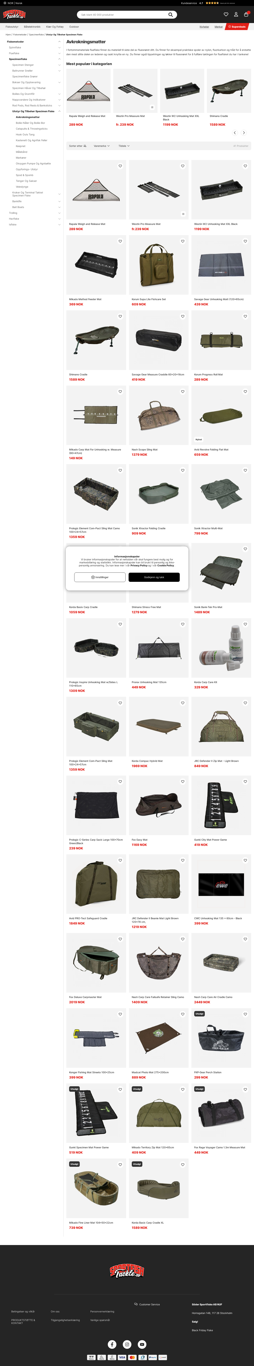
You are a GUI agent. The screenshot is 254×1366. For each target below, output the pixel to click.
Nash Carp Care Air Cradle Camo (213, 997)
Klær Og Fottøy (55, 26)
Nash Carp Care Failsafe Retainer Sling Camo (158, 997)
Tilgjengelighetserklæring (65, 1320)
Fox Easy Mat (139, 839)
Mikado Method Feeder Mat (85, 299)
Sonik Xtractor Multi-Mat (208, 528)
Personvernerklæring (102, 1311)
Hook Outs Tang (25, 134)
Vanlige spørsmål (100, 1320)
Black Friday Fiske (202, 1330)
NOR (14, 3)
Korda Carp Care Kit (205, 682)
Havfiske (32, 218)
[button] (224, 3)
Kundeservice (189, 3)
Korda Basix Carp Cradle (83, 607)
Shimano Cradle (219, 115)
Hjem (8, 34)
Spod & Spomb (24, 175)
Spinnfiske (32, 47)
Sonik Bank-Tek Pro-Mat (208, 607)
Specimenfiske (36, 34)
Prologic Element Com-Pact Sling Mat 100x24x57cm (90, 762)
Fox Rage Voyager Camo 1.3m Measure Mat (219, 1147)
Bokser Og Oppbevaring (34, 82)
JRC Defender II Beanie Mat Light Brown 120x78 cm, (155, 920)
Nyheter (204, 26)
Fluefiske (32, 53)
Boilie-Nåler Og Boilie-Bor (30, 122)
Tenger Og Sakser (26, 180)
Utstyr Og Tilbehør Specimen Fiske (64, 34)
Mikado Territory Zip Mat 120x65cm (153, 1147)
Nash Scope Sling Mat (145, 449)
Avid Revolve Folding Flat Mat (211, 449)
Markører (21, 157)
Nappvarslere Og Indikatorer (34, 99)
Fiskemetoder (20, 34)
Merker (219, 26)
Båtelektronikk (32, 26)
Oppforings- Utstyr (27, 169)
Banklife (34, 201)
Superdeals (237, 26)
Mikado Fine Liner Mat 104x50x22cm (91, 1222)
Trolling (32, 212)
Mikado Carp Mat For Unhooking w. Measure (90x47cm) (95, 451)
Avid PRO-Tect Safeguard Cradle (88, 918)
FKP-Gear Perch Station (207, 1072)
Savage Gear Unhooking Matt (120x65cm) (219, 299)
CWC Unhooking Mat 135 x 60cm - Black (218, 918)
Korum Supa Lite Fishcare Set (149, 299)
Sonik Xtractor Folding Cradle (148, 528)
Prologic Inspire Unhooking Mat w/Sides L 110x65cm (93, 684)
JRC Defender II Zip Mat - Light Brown (216, 760)
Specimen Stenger (34, 64)
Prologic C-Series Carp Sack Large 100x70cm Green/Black (96, 841)
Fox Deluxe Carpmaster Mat (85, 997)
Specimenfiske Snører (25, 76)
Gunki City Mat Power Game (210, 839)
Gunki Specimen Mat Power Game (89, 1147)
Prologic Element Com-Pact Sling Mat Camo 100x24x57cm (94, 530)
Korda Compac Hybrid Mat (147, 760)
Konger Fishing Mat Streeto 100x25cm (91, 1072)
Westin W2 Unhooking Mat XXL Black (181, 117)
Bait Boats (34, 207)
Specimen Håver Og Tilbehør (29, 88)
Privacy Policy (139, 565)
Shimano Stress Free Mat (146, 607)
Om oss (55, 1311)
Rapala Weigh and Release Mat (87, 115)
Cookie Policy (165, 565)
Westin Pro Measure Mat (130, 115)
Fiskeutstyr (12, 26)
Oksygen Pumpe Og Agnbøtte (33, 163)
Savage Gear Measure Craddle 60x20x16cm (158, 374)
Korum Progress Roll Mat (208, 374)
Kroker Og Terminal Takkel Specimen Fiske (34, 194)
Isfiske (32, 224)
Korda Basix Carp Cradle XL (148, 1222)
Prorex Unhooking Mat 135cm (149, 682)
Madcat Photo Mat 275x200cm (150, 1072)
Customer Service (149, 1304)
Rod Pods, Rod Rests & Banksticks (34, 105)
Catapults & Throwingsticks (31, 128)
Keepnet (20, 146)
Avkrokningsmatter (28, 117)
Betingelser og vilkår (23, 1311)
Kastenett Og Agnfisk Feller (31, 140)
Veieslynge (22, 186)
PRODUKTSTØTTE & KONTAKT (23, 1322)
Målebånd (21, 151)
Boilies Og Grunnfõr (34, 93)
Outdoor (74, 26)
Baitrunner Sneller (34, 70)
